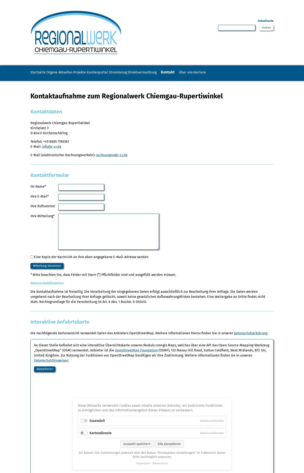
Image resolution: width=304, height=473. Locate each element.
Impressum (143, 463)
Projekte (108, 72)
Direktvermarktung (196, 72)
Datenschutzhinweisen (51, 367)
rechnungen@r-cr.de (112, 161)
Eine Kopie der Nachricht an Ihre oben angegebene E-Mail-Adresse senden (91, 263)
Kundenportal (133, 72)
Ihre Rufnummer (42, 212)
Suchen (265, 28)
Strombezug (163, 72)
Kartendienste (101, 433)
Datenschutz (160, 463)
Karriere (41, 79)
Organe (64, 72)
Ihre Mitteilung (42, 221)
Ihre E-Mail (39, 201)
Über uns (248, 72)
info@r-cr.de (51, 152)
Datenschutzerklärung (250, 340)
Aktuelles (85, 72)
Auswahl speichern (137, 444)
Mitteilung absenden (50, 272)
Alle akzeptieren (169, 444)
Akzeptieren (46, 376)
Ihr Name (38, 192)
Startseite (42, 72)
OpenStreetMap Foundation (136, 357)
